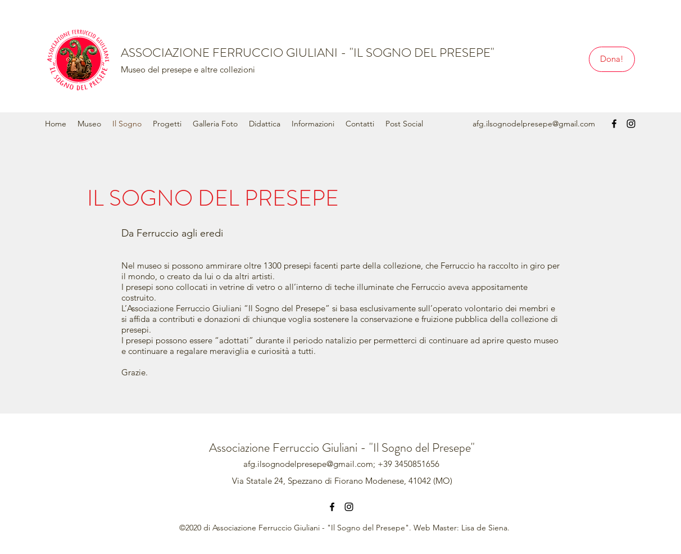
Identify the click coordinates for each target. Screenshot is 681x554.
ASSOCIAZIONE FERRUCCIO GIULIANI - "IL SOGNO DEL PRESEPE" (307, 52)
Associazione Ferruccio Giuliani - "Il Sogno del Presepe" (342, 447)
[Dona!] (612, 59)
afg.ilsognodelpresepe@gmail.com (534, 124)
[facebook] (614, 123)
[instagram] (631, 123)
